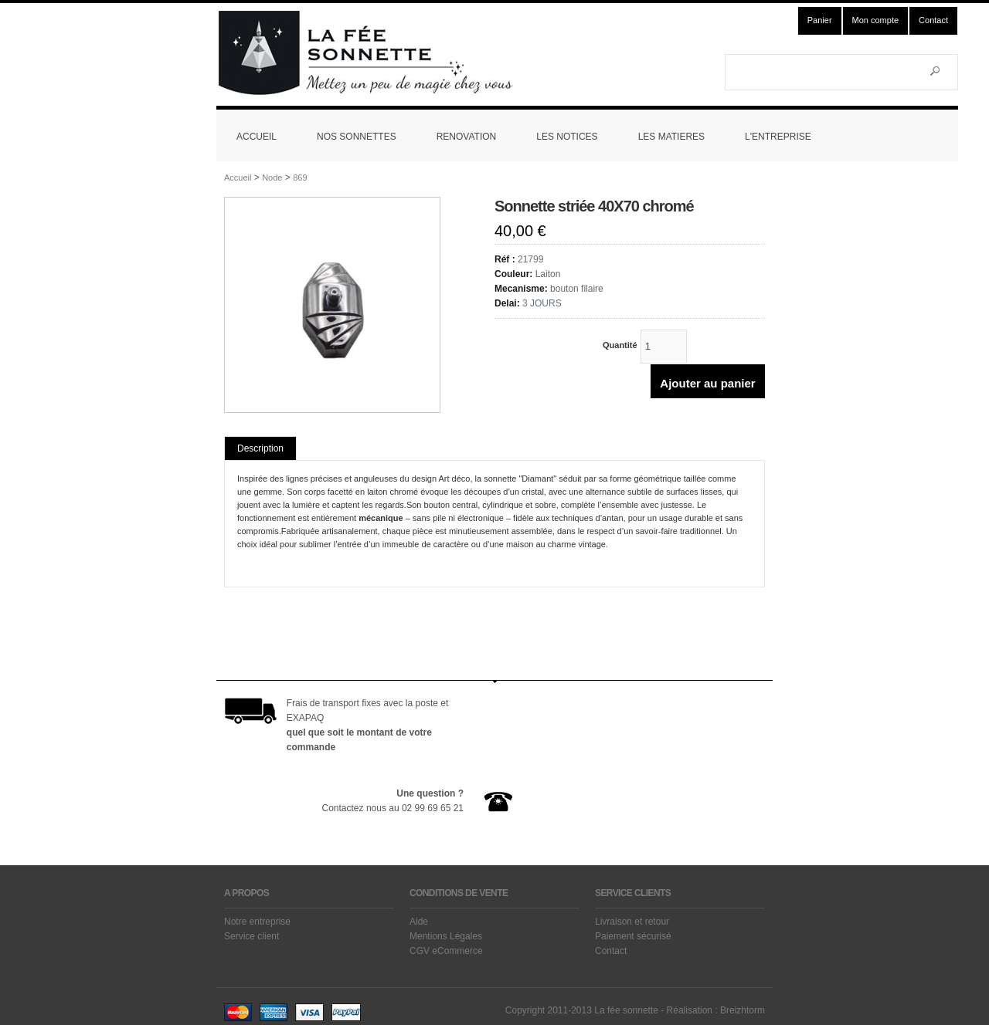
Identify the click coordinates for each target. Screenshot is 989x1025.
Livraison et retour (632, 921)
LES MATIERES (671, 136)
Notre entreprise (257, 921)
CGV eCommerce (446, 951)
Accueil (237, 177)
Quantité (621, 345)
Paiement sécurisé (633, 936)
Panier (819, 20)
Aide (419, 921)
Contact (933, 20)
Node (272, 177)
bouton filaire (576, 288)
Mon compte (875, 20)
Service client (251, 936)
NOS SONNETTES (356, 136)
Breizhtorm (742, 1010)
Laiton (548, 274)
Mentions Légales (446, 936)
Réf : (506, 259)
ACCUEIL (256, 136)
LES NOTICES (566, 136)
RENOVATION (467, 136)
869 (300, 177)
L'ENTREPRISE (778, 136)
